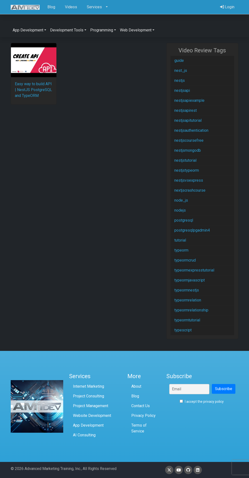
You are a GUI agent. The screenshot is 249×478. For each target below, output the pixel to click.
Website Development (92, 415)
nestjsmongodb (187, 150)
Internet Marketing (88, 386)
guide (179, 60)
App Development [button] (28, 30)
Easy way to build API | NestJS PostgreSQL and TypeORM (33, 90)
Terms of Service (139, 428)
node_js (181, 200)
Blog (135, 396)
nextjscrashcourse (189, 190)
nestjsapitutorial (188, 120)
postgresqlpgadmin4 (192, 230)
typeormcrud (185, 260)
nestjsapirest (185, 110)
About (136, 386)
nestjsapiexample (189, 100)
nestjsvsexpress (188, 180)
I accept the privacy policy (202, 401)
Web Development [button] (135, 30)
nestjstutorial (185, 160)
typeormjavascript (189, 280)
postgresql (183, 220)
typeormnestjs (186, 290)
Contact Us (140, 405)
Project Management (90, 405)
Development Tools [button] (66, 30)
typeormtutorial (187, 320)
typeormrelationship (191, 310)
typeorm (181, 250)
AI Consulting (84, 435)
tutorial (180, 240)
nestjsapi (182, 90)
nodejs (180, 210)
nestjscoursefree (189, 140)
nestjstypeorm (186, 170)
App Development (88, 425)
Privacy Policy (143, 415)
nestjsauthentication (191, 130)
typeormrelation (187, 300)
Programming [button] (101, 30)
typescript (183, 330)
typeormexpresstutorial (194, 270)
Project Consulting (88, 396)
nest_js (180, 70)
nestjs (179, 80)
